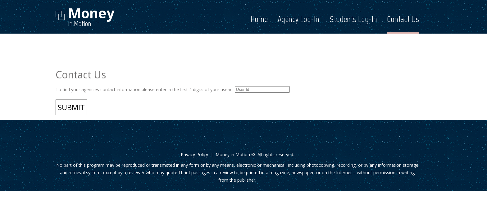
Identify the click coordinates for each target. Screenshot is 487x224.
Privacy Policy (194, 154)
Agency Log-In (298, 19)
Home (259, 19)
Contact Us (403, 19)
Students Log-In (353, 19)
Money (91, 13)
